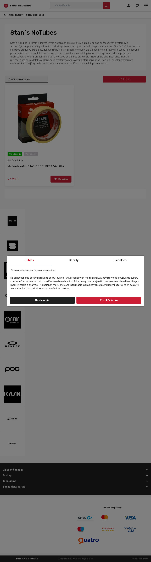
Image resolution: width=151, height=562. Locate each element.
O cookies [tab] (120, 260)
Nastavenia (42, 300)
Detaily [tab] (74, 260)
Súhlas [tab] (29, 260)
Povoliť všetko (109, 300)
